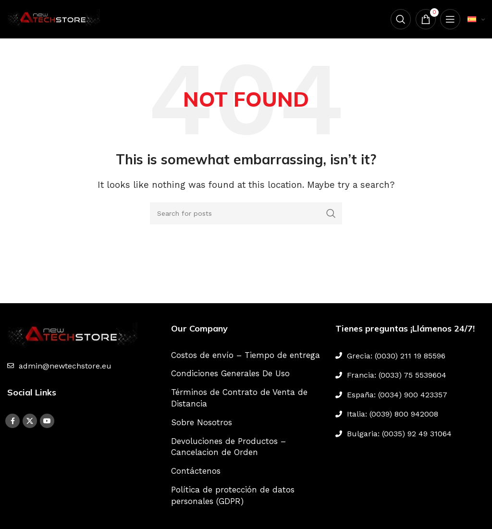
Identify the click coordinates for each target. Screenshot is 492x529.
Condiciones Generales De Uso (230, 373)
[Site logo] (55, 18)
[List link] (82, 366)
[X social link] (30, 421)
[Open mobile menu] (450, 19)
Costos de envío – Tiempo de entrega (245, 355)
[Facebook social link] (12, 421)
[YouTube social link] (47, 421)
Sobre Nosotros (201, 422)
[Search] (400, 19)
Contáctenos (196, 471)
